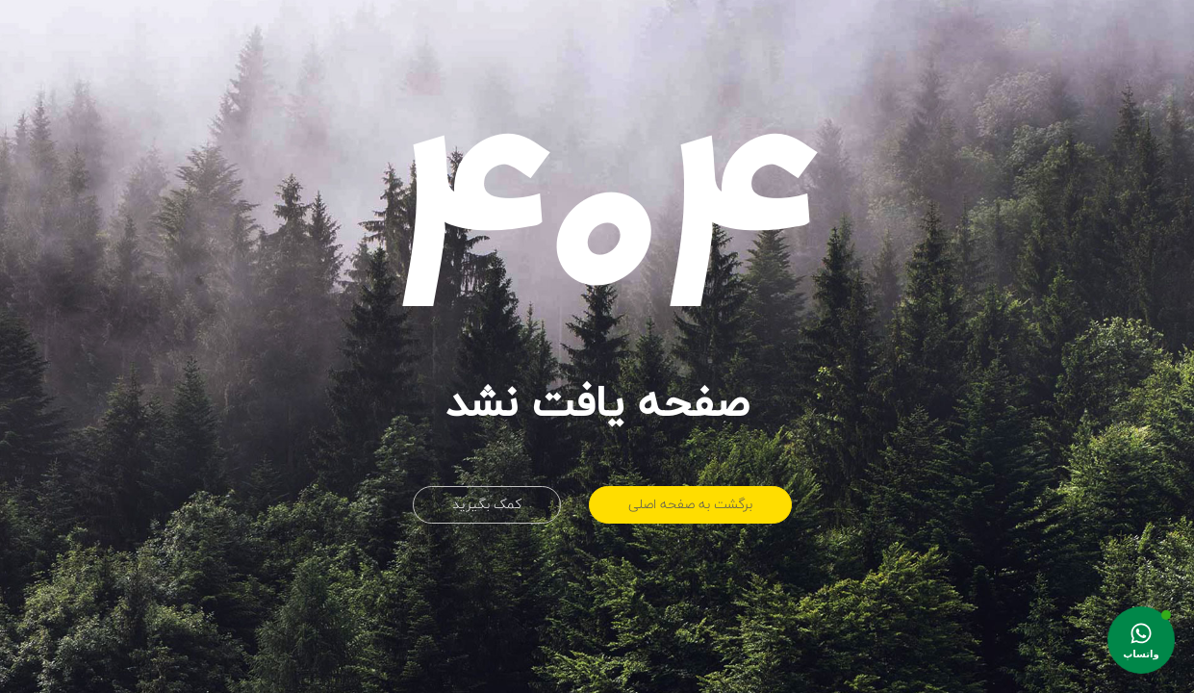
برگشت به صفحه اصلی (690, 505)
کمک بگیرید (486, 505)
